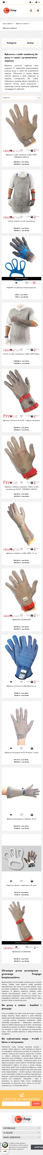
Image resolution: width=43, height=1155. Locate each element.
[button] (37, 2)
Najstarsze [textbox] (6, 98)
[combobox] (21, 97)
